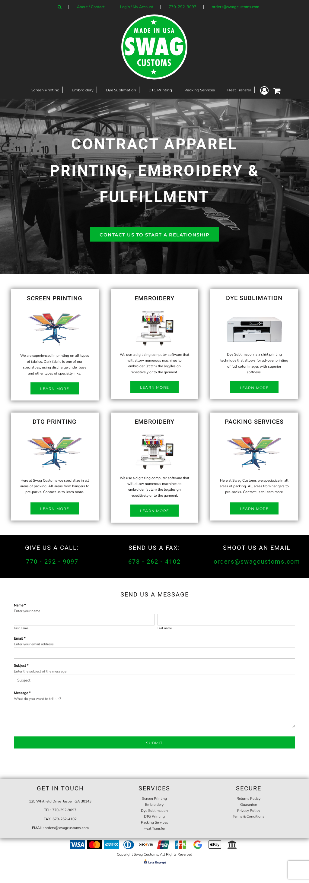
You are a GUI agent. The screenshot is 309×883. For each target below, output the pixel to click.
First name (21, 628)
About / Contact (91, 7)
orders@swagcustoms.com (235, 7)
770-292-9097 (182, 7)
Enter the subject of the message (40, 671)
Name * (20, 605)
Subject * (21, 665)
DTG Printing (154, 816)
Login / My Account (136, 7)
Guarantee (248, 804)
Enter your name (27, 611)
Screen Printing (154, 798)
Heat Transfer (154, 828)
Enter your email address (34, 644)
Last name (165, 628)
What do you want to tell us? (37, 698)
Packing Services (154, 822)
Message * (22, 693)
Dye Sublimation (154, 810)
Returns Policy (248, 798)
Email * (19, 638)
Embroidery (154, 804)
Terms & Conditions (248, 816)
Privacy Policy (248, 810)
